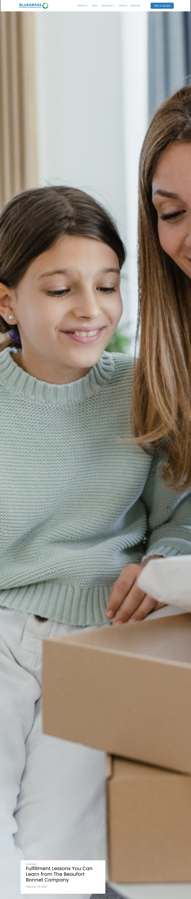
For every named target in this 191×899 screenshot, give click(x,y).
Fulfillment (31, 864)
